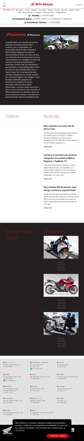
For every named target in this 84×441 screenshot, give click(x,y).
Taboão (36, 398)
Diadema (60, 374)
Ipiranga (33, 386)
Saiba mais (48, 147)
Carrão (6, 374)
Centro (33, 374)
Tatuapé (60, 398)
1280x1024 (61, 267)
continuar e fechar (57, 436)
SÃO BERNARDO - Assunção (39, 362)
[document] (42, 427)
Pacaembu (61, 386)
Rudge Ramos (8, 398)
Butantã (60, 362)
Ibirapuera (7, 386)
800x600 (61, 262)
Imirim (32, 410)
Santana (6, 410)
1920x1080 (61, 270)
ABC (9, 362)
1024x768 (61, 265)
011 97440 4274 (36, 368)
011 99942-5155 (9, 380)
